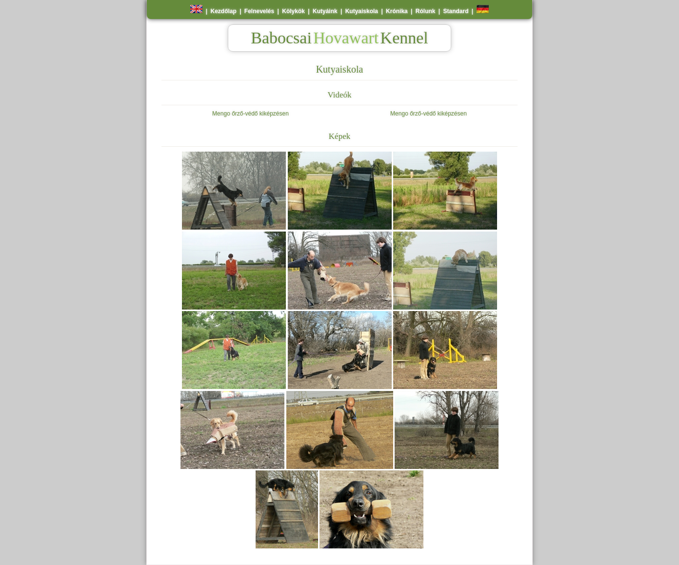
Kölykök (293, 11)
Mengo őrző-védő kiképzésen (250, 113)
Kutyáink (325, 11)
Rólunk (426, 11)
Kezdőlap (223, 11)
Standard (456, 11)
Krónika (397, 11)
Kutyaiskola (361, 11)
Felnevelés (259, 11)
